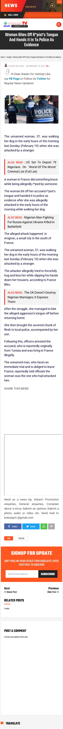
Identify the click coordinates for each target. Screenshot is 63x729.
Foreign (21, 538)
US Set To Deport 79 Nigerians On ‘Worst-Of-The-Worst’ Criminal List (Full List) (32, 166)
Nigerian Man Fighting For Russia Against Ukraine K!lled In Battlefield (31, 222)
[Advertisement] (33, 90)
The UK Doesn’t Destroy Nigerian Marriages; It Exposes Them (32, 297)
